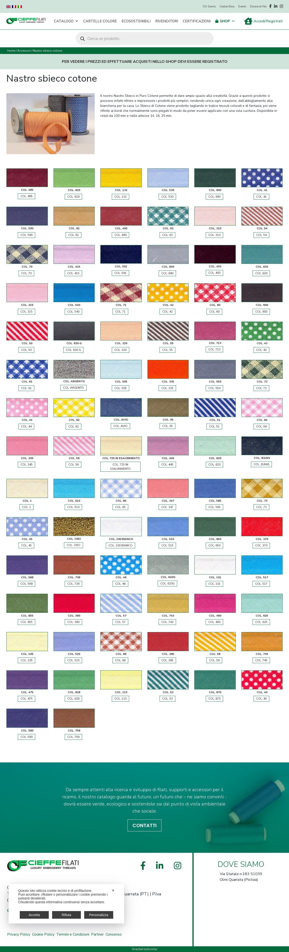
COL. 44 (26, 426)
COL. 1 (26, 507)
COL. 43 (261, 350)
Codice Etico (227, 6)
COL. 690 (214, 197)
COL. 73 (261, 507)
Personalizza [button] (98, 915)
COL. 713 (214, 349)
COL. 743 (167, 622)
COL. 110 (120, 699)
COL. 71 (120, 312)
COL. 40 (261, 699)
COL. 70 (26, 273)
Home (11, 51)
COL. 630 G (73, 350)
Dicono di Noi (258, 6)
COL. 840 (167, 273)
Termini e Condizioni (72, 934)
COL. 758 (73, 737)
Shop (227, 21)
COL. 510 (73, 507)
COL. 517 (261, 584)
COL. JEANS (261, 464)
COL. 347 (167, 507)
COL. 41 (261, 197)
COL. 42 (167, 312)
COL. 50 (26, 350)
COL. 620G (167, 583)
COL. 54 (261, 235)
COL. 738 (73, 584)
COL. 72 (261, 388)
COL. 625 (261, 622)
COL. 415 (73, 273)
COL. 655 (26, 622)
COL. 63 (167, 235)
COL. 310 (214, 235)
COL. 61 (26, 388)
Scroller (152, 949)
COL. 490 (120, 235)
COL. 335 (167, 388)
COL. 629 (73, 197)
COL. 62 (73, 426)
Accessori (24, 51)
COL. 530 (167, 197)
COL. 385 (167, 660)
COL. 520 (73, 660)
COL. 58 (214, 660)
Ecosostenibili (136, 21)
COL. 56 (73, 464)
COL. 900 (261, 312)
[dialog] (66, 903)
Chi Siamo (209, 6)
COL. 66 (120, 660)
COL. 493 (214, 273)
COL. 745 (261, 660)
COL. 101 (214, 584)
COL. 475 (26, 699)
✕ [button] (113, 890)
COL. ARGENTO (73, 388)
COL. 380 (73, 622)
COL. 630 (261, 273)
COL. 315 (26, 312)
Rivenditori (166, 21)
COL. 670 (214, 699)
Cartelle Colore (100, 21)
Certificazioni (197, 21)
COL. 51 (214, 426)
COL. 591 (120, 273)
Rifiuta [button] (66, 915)
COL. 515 (167, 545)
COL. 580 (26, 737)
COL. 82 (73, 235)
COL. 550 (214, 388)
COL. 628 (73, 699)
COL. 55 (167, 350)
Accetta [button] (34, 915)
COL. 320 (120, 350)
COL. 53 (167, 699)
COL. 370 (261, 545)
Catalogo (66, 21)
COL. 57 (120, 622)
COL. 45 (26, 545)
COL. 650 (214, 545)
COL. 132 (120, 197)
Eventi (242, 6)
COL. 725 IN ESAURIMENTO (120, 467)
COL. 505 (120, 388)
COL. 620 (214, 464)
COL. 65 (120, 507)
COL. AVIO (120, 426)
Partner (97, 934)
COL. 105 (26, 660)
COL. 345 (26, 464)
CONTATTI (144, 825)
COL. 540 (73, 312)
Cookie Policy (43, 934)
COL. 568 (26, 584)
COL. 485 (26, 196)
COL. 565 (214, 507)
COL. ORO (73, 545)
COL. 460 (214, 622)
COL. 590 (26, 235)
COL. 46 (120, 584)
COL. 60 (214, 312)
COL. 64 (261, 426)
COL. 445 (167, 464)
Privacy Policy (18, 934)
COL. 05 (167, 426)
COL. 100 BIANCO (120, 545)
